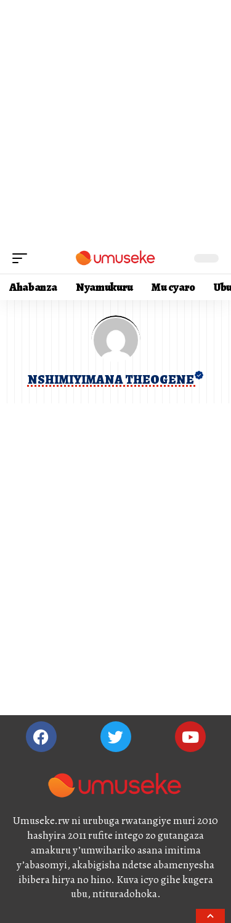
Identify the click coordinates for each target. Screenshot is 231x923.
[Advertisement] (115, 121)
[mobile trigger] (22, 258)
